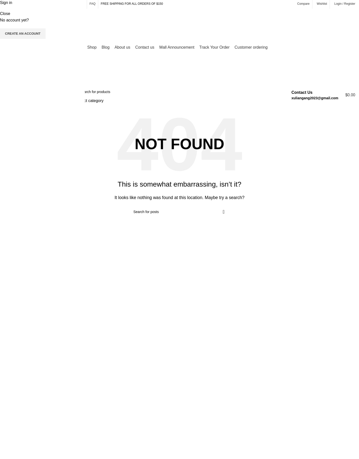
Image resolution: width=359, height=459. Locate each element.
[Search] (176, 92)
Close (5, 13)
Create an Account (23, 33)
